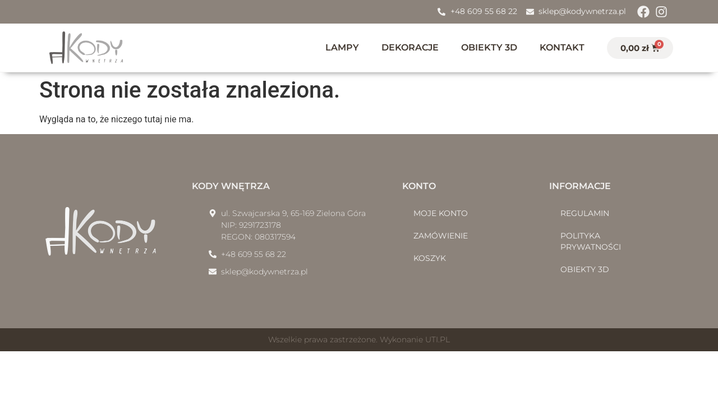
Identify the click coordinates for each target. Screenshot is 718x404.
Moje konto (440, 213)
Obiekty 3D (489, 47)
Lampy (342, 47)
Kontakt (562, 47)
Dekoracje (410, 47)
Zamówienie (440, 236)
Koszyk (429, 258)
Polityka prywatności (590, 241)
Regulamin (584, 213)
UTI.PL (437, 339)
